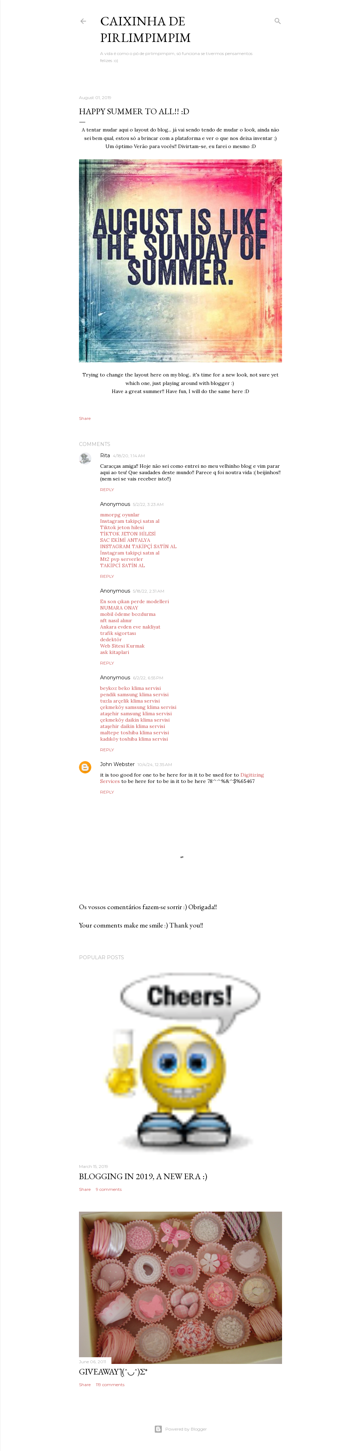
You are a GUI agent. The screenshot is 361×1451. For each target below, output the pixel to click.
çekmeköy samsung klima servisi (138, 707)
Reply (107, 489)
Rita (105, 455)
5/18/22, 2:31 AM (148, 591)
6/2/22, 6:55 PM (148, 677)
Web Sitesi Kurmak (122, 646)
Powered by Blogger (180, 1429)
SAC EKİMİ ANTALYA (125, 540)
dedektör (111, 639)
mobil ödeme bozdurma (127, 614)
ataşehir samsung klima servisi (136, 713)
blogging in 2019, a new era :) (143, 1176)
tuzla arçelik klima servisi (130, 701)
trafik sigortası (118, 633)
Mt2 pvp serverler (121, 559)
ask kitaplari (114, 652)
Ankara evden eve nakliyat (130, 627)
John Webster (117, 764)
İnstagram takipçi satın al (129, 553)
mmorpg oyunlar (120, 515)
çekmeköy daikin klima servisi (135, 720)
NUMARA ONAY (119, 608)
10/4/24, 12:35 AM (154, 764)
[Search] (278, 19)
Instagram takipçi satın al (129, 521)
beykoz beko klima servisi (130, 688)
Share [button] (85, 418)
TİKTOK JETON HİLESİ (128, 534)
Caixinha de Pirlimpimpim (145, 29)
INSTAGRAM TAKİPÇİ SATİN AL (138, 546)
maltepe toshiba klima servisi (134, 732)
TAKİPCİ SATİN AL (122, 565)
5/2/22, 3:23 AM (148, 504)
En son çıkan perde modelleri (134, 601)
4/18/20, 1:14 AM (129, 455)
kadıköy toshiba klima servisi (134, 739)
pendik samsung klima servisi (134, 694)
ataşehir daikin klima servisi (132, 726)
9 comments (109, 1189)
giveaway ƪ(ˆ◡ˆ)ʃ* (113, 1371)
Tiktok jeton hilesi (122, 527)
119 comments (110, 1384)
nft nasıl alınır (116, 620)
